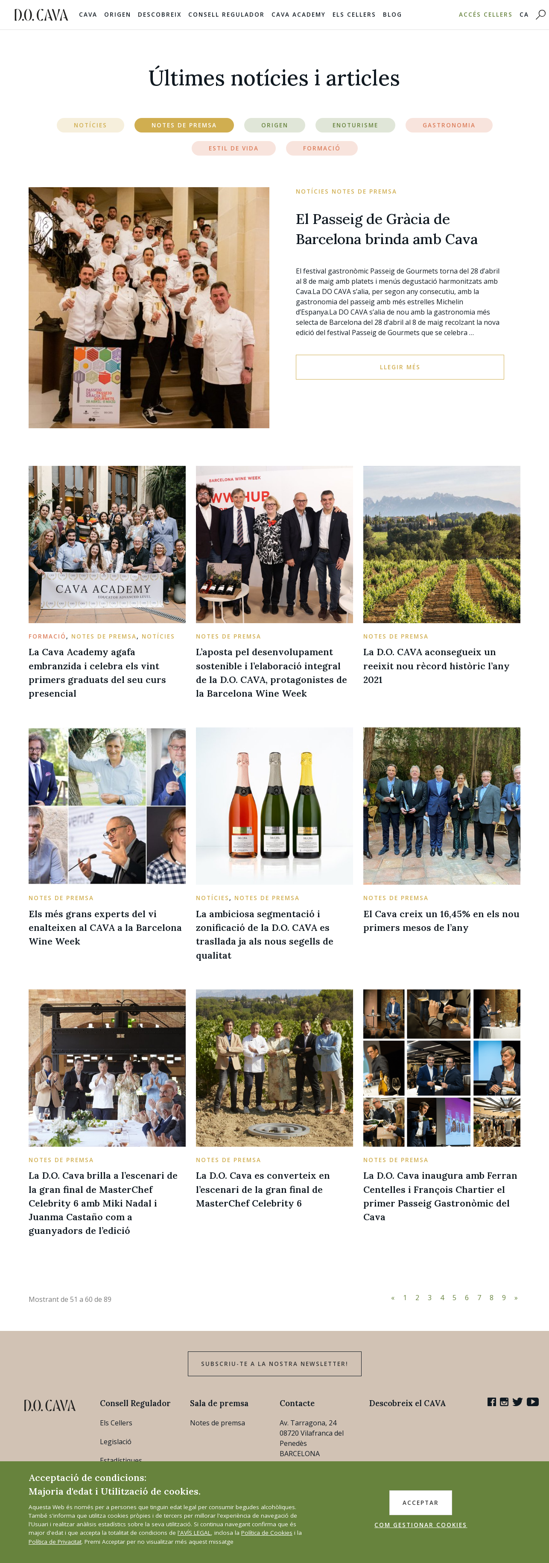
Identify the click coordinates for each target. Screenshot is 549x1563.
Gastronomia (449, 125)
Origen (117, 14)
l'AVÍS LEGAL (194, 1533)
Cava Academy (299, 14)
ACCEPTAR (421, 1503)
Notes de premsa (217, 1423)
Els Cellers (354, 14)
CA (524, 14)
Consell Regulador (226, 14)
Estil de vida (234, 148)
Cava (88, 14)
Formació (322, 148)
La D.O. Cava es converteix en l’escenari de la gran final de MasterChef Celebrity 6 (263, 1189)
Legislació (115, 1441)
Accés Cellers (486, 14)
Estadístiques (121, 1460)
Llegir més (400, 367)
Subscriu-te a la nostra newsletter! (274, 1364)
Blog (392, 14)
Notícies (90, 125)
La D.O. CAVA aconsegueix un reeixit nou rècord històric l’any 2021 (436, 666)
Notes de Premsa (184, 125)
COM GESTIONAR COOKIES (420, 1525)
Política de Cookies (266, 1533)
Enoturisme (355, 125)
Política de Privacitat (55, 1541)
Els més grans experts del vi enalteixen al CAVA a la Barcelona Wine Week (105, 928)
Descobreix (159, 14)
